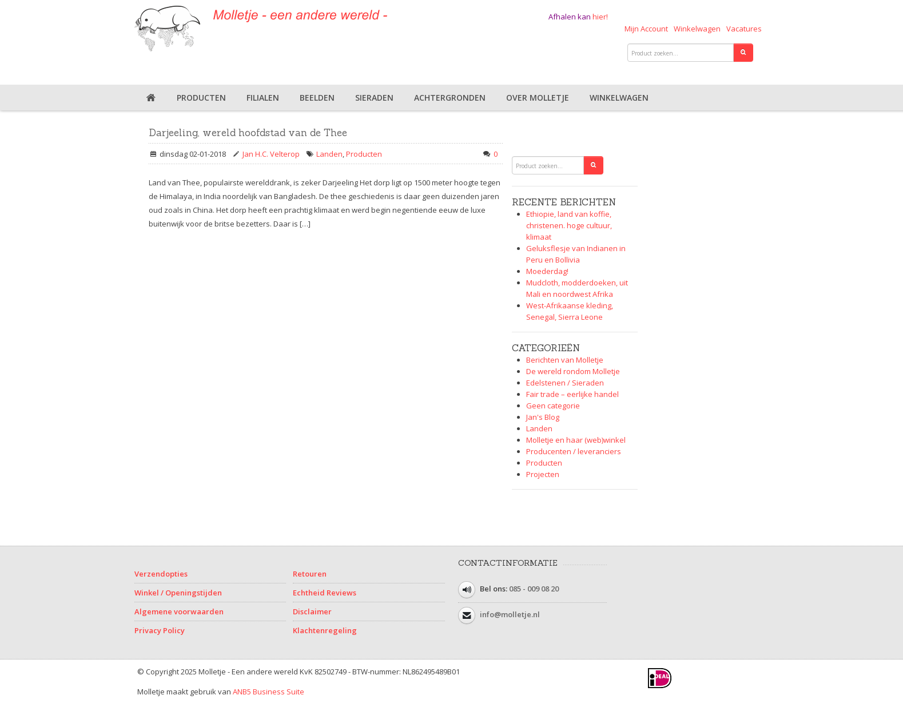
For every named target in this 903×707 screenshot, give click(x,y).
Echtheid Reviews (324, 592)
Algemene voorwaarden (179, 611)
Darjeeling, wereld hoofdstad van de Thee (248, 132)
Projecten (542, 474)
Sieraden (374, 97)
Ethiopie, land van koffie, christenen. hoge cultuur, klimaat (569, 225)
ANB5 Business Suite (268, 691)
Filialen (262, 97)
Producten (201, 97)
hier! (600, 16)
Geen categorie (553, 405)
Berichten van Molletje (564, 360)
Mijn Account (646, 28)
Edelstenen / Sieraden (565, 383)
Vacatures (744, 28)
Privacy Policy (159, 630)
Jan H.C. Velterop (271, 154)
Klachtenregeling (325, 630)
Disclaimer (312, 611)
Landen (329, 154)
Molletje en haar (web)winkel (576, 440)
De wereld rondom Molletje (573, 371)
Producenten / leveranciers (573, 451)
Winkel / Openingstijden (178, 592)
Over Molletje (537, 97)
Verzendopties (161, 574)
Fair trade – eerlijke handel (572, 394)
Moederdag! (547, 271)
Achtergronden (450, 97)
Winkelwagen (697, 28)
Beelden (317, 97)
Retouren (310, 574)
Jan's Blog (542, 417)
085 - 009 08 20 (534, 588)
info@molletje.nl (510, 614)
